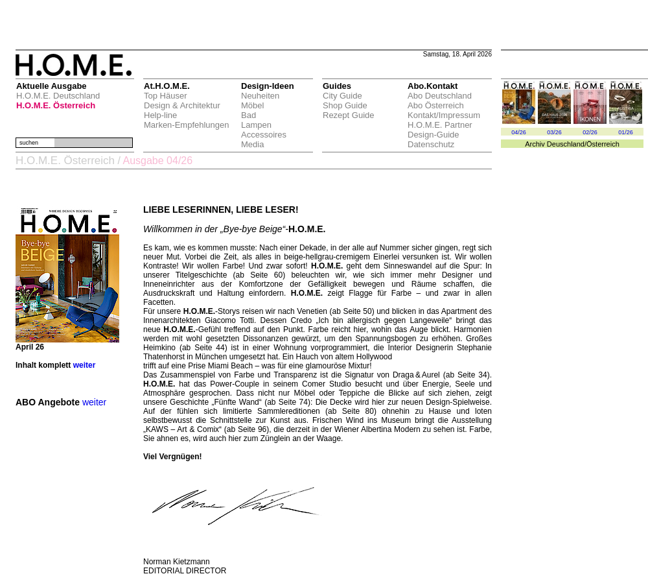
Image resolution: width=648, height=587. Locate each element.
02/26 (590, 132)
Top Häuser (165, 96)
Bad (248, 115)
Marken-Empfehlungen (186, 125)
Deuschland (565, 144)
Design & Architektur (182, 105)
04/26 (518, 132)
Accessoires (263, 134)
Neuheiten (260, 96)
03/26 (554, 132)
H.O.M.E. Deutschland (58, 96)
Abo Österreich (436, 105)
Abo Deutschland (440, 96)
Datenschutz (431, 144)
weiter (84, 365)
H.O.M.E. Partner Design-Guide (440, 129)
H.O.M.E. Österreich (55, 105)
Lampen (256, 125)
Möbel (252, 105)
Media (252, 144)
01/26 (625, 132)
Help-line (160, 115)
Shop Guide (345, 105)
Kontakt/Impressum (444, 115)
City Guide (342, 96)
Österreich (602, 144)
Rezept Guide (349, 115)
